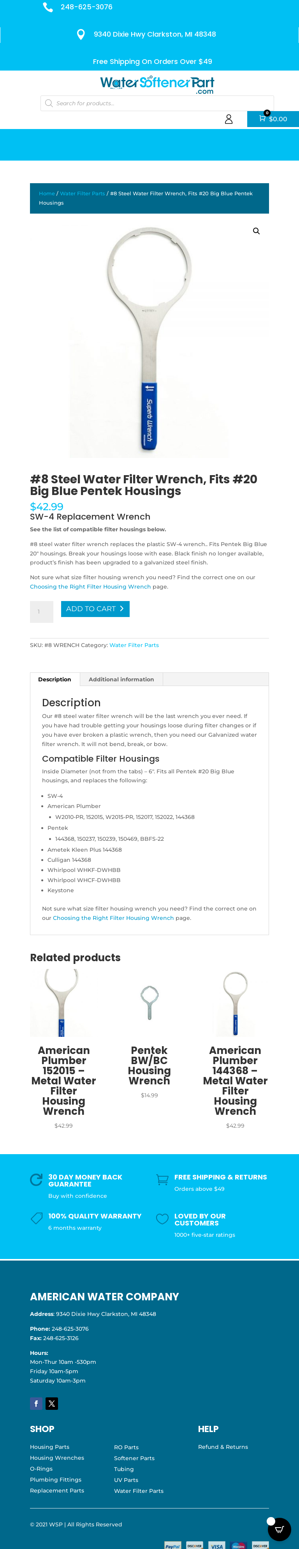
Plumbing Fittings (55, 1479)
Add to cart (91, 609)
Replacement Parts (57, 1490)
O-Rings (41, 1468)
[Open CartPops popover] (279, 1529)
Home (47, 193)
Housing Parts (49, 1446)
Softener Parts (134, 1458)
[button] (257, 231)
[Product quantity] (41, 612)
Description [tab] (54, 679)
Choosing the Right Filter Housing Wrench (90, 586)
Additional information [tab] (121, 679)
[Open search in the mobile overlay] (156, 103)
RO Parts (126, 1447)
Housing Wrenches (57, 1457)
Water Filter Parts (82, 193)
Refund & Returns (223, 1446)
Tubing (124, 1469)
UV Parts (126, 1480)
